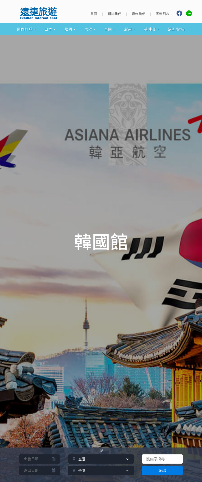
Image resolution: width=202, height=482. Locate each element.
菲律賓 (150, 29)
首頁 (93, 14)
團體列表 (163, 14)
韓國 (68, 29)
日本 (48, 29)
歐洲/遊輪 (176, 29)
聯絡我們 (139, 14)
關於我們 (114, 14)
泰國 (108, 29)
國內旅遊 (25, 29)
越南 (128, 29)
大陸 (88, 29)
